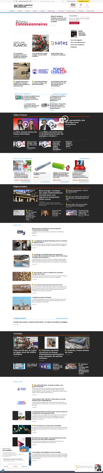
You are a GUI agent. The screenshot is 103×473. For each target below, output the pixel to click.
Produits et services (71, 12)
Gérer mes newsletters (77, 44)
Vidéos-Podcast (90, 12)
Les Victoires (12, 12)
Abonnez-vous (83, 1)
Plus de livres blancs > (62, 319)
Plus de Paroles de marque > (59, 94)
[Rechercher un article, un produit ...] (51, 1)
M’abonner (74, 47)
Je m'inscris (74, 23)
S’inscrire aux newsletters (25, 1)
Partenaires (81, 12)
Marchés (27, 12)
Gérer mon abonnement (78, 42)
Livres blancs (61, 12)
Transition (35, 12)
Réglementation (51, 12)
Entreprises (20, 12)
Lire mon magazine (76, 40)
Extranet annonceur (71, 1)
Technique (42, 12)
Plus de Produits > (84, 159)
